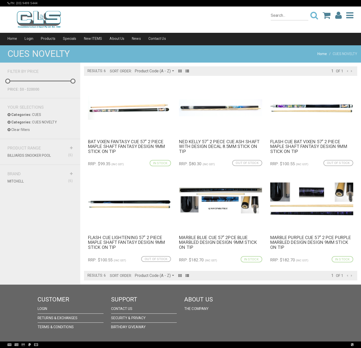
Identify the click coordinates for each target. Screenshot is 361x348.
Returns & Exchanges (57, 318)
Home (12, 39)
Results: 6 (96, 71)
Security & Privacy (128, 318)
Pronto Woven (191, 344)
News (136, 39)
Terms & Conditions (56, 327)
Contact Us (157, 39)
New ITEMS (93, 39)
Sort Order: (121, 71)
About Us (117, 39)
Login (29, 39)
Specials (69, 39)
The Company (196, 309)
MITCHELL (40, 181)
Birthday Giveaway (128, 327)
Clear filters (19, 130)
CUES (24, 115)
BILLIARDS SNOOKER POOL (40, 155)
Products (48, 39)
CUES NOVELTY (32, 122)
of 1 (339, 71)
